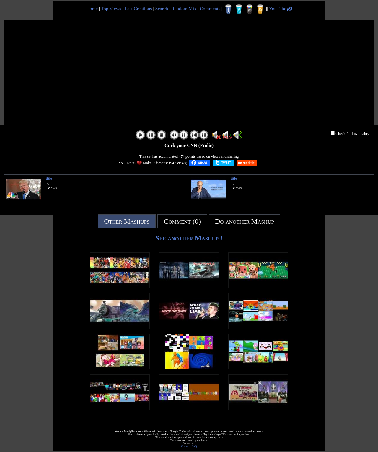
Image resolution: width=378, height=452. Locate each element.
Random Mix (183, 8)
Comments (210, 8)
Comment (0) (182, 221)
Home (92, 8)
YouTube (280, 8)
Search (161, 8)
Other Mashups (126, 221)
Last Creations (138, 8)
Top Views (111, 8)
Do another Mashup (244, 221)
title (49, 178)
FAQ (194, 446)
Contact (185, 446)
